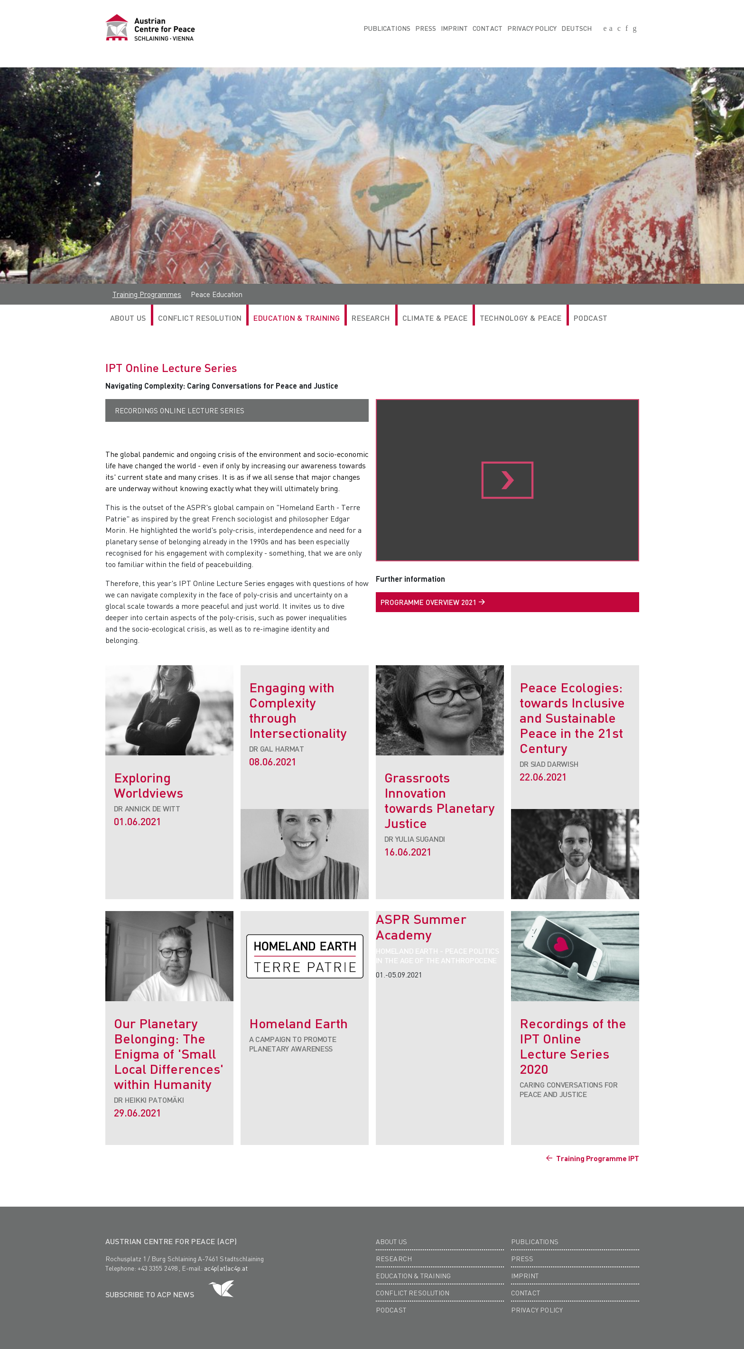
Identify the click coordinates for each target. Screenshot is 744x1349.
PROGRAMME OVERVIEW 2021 (429, 602)
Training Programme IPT (597, 1158)
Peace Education (216, 294)
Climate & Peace (435, 318)
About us (392, 1241)
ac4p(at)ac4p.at (226, 1268)
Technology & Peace (521, 318)
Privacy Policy (532, 28)
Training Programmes (147, 294)
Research (394, 1258)
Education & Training (296, 318)
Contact (487, 28)
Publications (386, 28)
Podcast (591, 318)
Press (425, 28)
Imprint (454, 28)
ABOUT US (128, 318)
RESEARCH (371, 318)
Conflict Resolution (200, 318)
